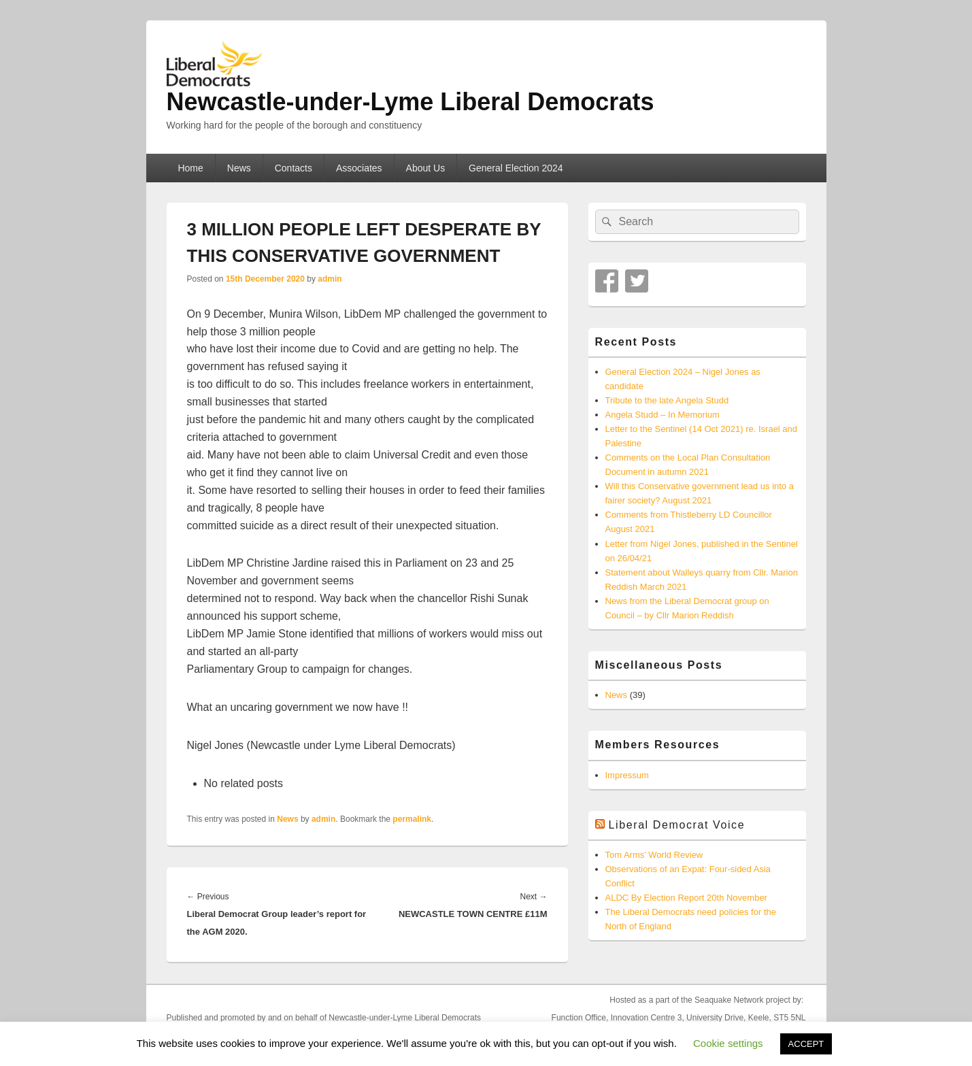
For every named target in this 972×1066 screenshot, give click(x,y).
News (239, 168)
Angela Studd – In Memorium (662, 415)
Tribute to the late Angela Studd (667, 400)
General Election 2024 (516, 168)
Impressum (627, 775)
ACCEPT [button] (806, 1044)
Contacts (293, 168)
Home (190, 168)
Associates (359, 168)
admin (329, 279)
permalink (411, 819)
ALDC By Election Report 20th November (686, 898)
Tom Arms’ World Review (654, 855)
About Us (426, 168)
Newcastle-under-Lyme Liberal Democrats (410, 102)
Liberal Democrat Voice (677, 825)
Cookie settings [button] (728, 1043)
